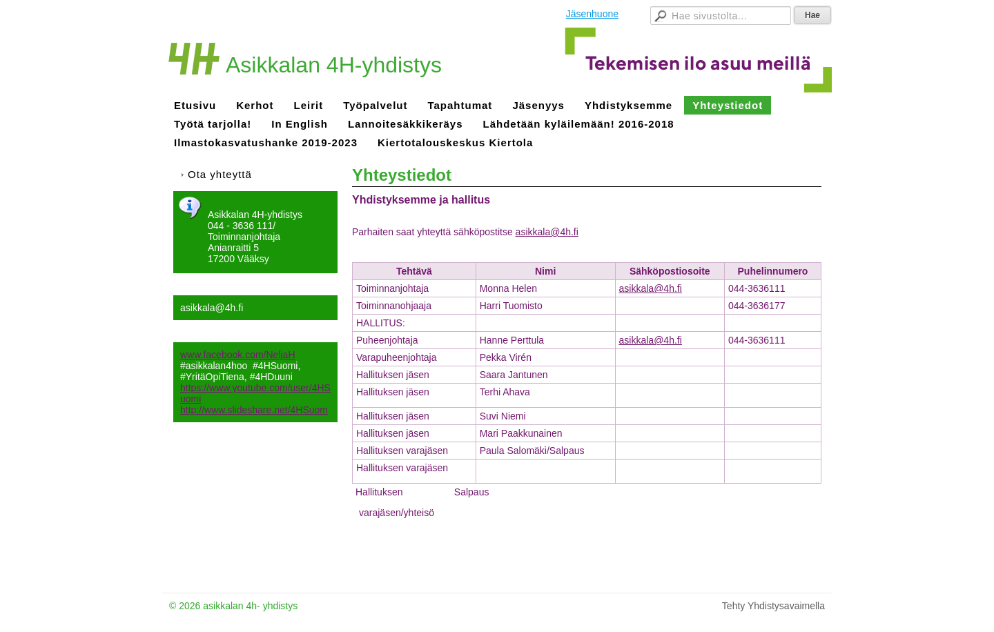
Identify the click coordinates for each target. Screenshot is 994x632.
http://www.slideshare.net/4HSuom (254, 409)
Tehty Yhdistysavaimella (773, 605)
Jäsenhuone (592, 13)
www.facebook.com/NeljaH (237, 354)
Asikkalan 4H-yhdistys (334, 64)
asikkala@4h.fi (650, 288)
